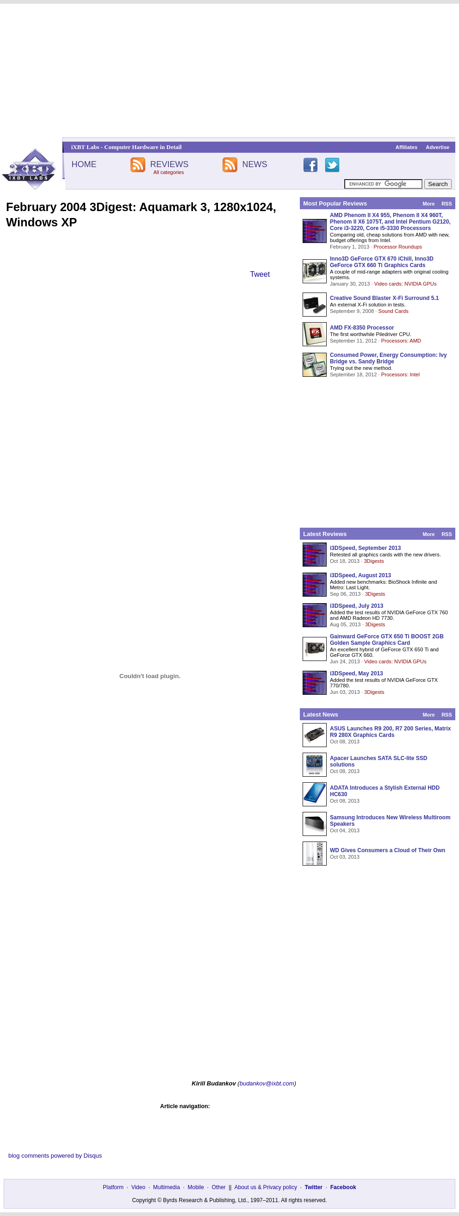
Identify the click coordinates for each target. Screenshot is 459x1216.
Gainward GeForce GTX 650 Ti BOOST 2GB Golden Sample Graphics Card (387, 639)
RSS (446, 203)
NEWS (254, 164)
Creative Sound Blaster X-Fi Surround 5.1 (384, 298)
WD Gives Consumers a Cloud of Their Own (387, 850)
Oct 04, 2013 (345, 830)
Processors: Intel (400, 374)
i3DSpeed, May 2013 (356, 673)
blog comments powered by (55, 1155)
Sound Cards (393, 311)
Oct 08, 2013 (345, 741)
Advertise (437, 147)
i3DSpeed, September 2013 (365, 548)
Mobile (196, 1187)
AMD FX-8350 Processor (362, 327)
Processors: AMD (401, 340)
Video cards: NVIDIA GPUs (405, 284)
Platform (113, 1187)
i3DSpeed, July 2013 (356, 606)
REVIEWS (169, 164)
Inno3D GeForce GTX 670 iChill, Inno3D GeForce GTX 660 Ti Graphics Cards (382, 262)
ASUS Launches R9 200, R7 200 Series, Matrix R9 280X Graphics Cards (390, 731)
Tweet (260, 274)
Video (138, 1187)
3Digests (374, 561)
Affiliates (406, 147)
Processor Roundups (398, 246)
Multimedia (166, 1187)
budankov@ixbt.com (267, 1083)
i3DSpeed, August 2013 (360, 575)
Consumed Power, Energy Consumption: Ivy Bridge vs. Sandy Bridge (388, 358)
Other (219, 1187)
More (428, 203)
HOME (83, 164)
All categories (168, 172)
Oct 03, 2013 (345, 857)
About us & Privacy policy (265, 1187)
